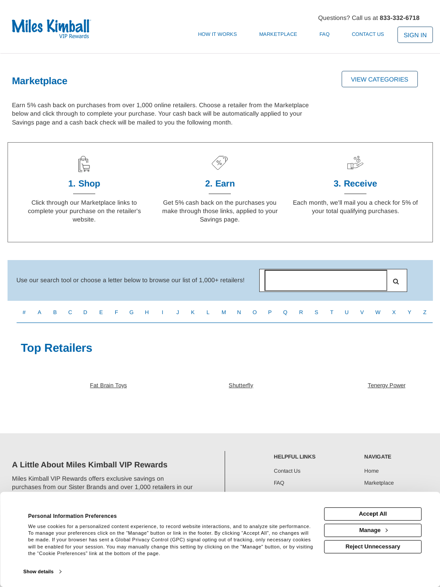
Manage (373, 530)
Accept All (373, 513)
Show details (38, 571)
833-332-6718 (400, 17)
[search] (396, 281)
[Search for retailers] (326, 280)
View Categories (379, 79)
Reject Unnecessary (373, 546)
